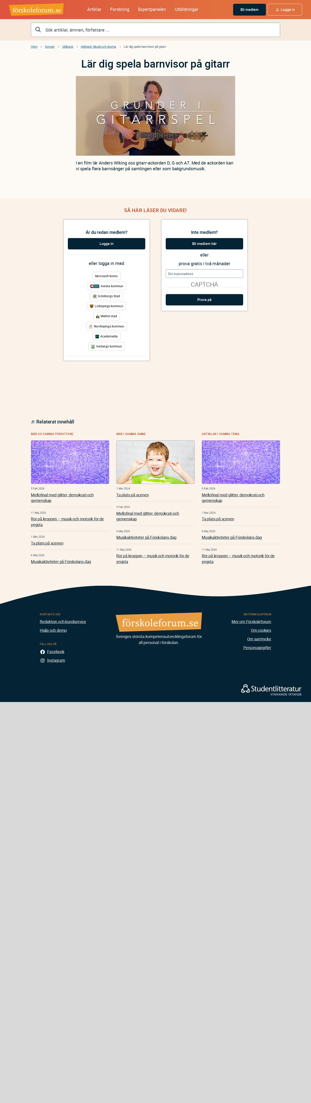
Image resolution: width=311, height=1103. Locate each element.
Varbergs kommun (106, 346)
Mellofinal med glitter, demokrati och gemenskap (62, 497)
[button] (285, 9)
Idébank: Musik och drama (98, 46)
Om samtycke (259, 639)
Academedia (106, 336)
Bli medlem (249, 9)
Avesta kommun (106, 286)
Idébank (67, 46)
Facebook (55, 651)
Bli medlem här (204, 243)
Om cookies (261, 630)
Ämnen (50, 46)
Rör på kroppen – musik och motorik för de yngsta (67, 521)
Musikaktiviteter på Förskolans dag (61, 561)
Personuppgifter (257, 647)
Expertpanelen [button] (152, 9)
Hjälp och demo (53, 630)
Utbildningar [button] (186, 9)
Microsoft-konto (106, 276)
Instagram (56, 660)
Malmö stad (106, 316)
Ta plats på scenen (47, 543)
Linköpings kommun (106, 306)
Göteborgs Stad (106, 296)
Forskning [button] (119, 9)
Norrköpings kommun (106, 326)
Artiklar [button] (94, 9)
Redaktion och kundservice (63, 621)
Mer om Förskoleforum (251, 621)
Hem (34, 46)
